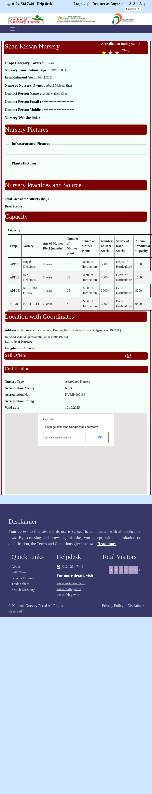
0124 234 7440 (21, 4)
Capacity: (14, 230)
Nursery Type (14, 381)
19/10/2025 (72, 407)
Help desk (44, 4)
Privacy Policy (112, 606)
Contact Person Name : (23, 93)
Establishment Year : (21, 77)
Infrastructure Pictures (31, 143)
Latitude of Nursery (18, 341)
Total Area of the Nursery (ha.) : (27, 199)
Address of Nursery (18, 330)
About (16, 566)
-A (130, 4)
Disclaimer (135, 606)
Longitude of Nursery (20, 348)
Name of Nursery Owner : (25, 85)
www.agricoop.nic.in (71, 583)
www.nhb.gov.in (68, 595)
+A (139, 4)
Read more (106, 544)
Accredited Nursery (78, 381)
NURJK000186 (75, 394)
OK (100, 437)
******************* (57, 101)
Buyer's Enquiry (23, 578)
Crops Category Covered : (25, 63)
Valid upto (12, 407)
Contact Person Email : (23, 102)
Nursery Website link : (22, 118)
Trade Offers (20, 584)
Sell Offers (19, 572)
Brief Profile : (14, 206)
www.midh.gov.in (69, 589)
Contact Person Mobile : (24, 110)
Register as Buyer (106, 4)
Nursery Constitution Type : (27, 70)
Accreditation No (16, 394)
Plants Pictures (24, 163)
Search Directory (23, 590)
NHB (68, 388)
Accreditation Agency (19, 388)
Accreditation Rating (115, 43)
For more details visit (75, 575)
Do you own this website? (59, 437)
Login (78, 4)
